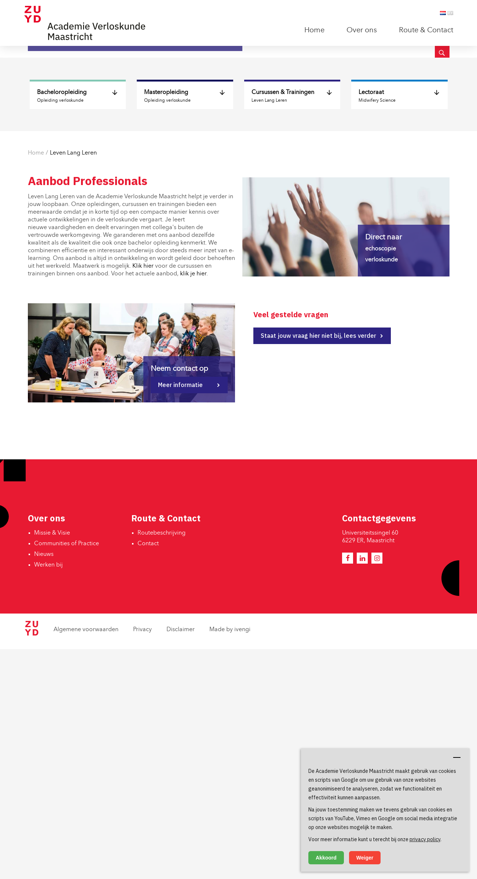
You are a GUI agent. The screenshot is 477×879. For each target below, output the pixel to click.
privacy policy (425, 839)
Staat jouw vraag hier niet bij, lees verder (318, 565)
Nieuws (44, 784)
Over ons (361, 30)
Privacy (142, 859)
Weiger (364, 858)
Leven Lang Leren (73, 383)
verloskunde (381, 490)
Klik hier (143, 496)
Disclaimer (180, 859)
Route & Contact (426, 30)
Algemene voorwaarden (86, 859)
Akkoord (326, 858)
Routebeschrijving (161, 763)
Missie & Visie (52, 763)
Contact (148, 774)
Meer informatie (180, 614)
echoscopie (380, 479)
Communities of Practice (66, 774)
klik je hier (193, 504)
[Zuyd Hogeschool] (31, 864)
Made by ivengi (229, 859)
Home (314, 30)
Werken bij (48, 795)
